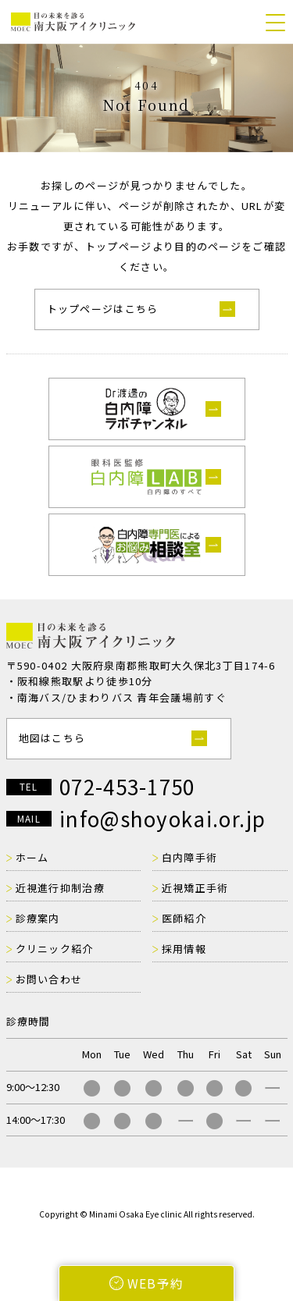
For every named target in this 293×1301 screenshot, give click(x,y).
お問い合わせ (49, 979)
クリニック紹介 (55, 948)
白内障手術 (190, 857)
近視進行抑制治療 (60, 887)
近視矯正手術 (195, 887)
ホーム (32, 857)
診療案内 (38, 918)
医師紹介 (184, 918)
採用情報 (184, 948)
